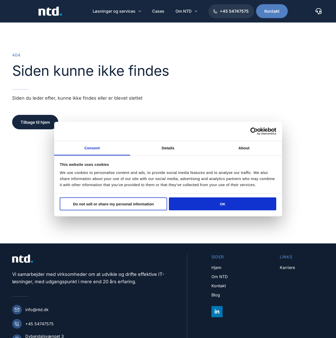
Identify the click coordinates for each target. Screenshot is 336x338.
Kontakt (218, 285)
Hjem (216, 267)
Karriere (287, 267)
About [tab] (244, 148)
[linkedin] (217, 311)
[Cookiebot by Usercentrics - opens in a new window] (254, 131)
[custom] (318, 11)
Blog (215, 294)
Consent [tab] (92, 148)
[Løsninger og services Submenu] (140, 11)
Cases (158, 11)
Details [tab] (168, 148)
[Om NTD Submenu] (196, 11)
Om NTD (183, 11)
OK (223, 204)
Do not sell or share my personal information (113, 204)
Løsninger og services (114, 11)
